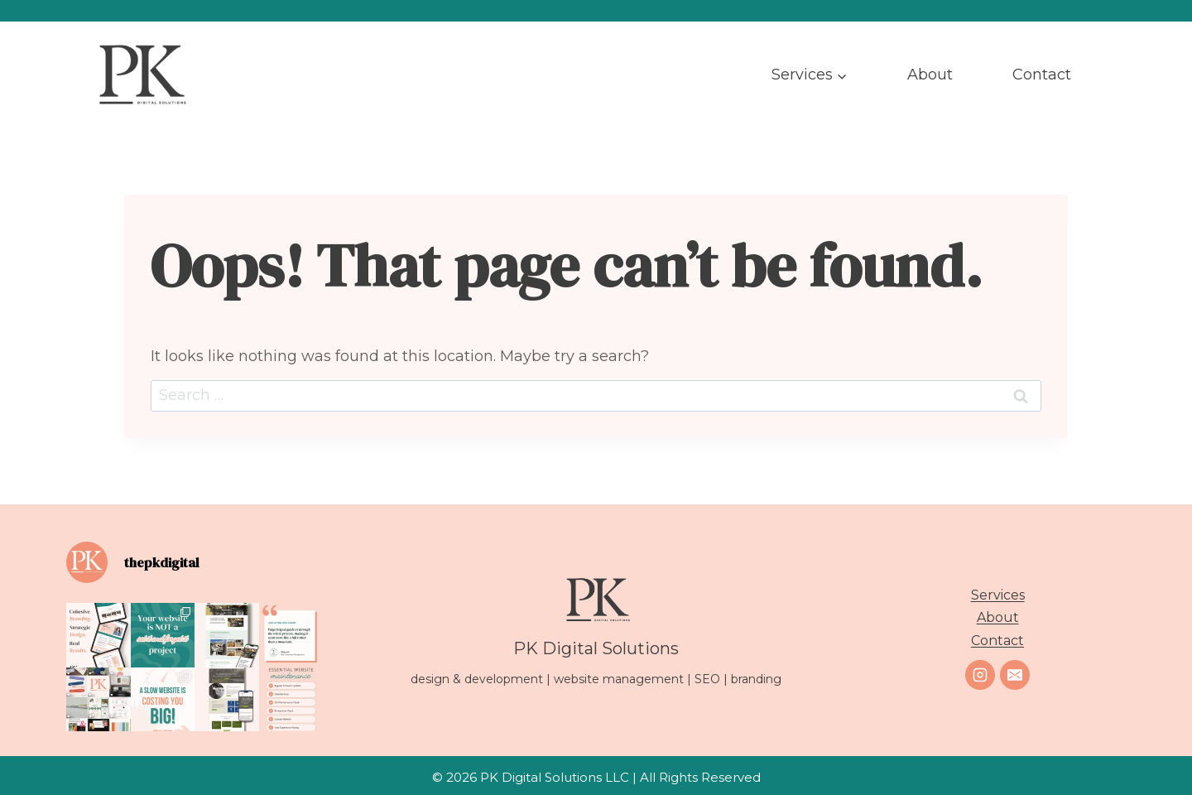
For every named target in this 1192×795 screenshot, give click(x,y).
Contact (1041, 74)
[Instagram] (980, 675)
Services (998, 595)
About (930, 74)
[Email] (1015, 675)
